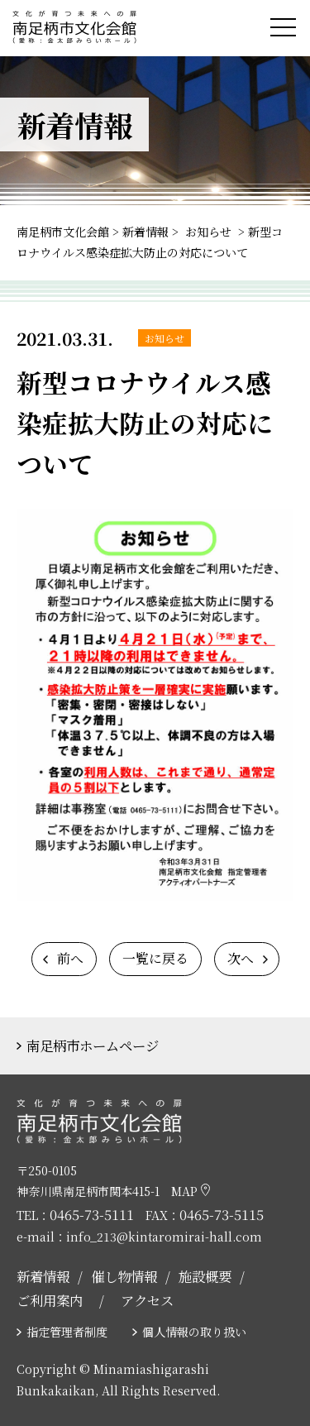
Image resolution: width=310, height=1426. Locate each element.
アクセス (147, 1300)
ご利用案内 (50, 1300)
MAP (190, 1191)
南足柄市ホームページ (92, 1045)
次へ (240, 958)
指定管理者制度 (66, 1331)
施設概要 (205, 1276)
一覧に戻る (155, 958)
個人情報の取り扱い (194, 1331)
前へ (70, 958)
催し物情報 (124, 1276)
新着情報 (43, 1276)
